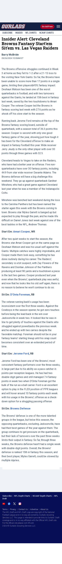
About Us (44, 509)
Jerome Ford (21, 353)
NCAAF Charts (46, 32)
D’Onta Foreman (20, 294)
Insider (19, 32)
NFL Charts (31, 32)
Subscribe (7, 32)
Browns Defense (20, 408)
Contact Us (23, 509)
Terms (5, 509)
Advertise (34, 509)
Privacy (13, 509)
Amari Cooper (21, 231)
